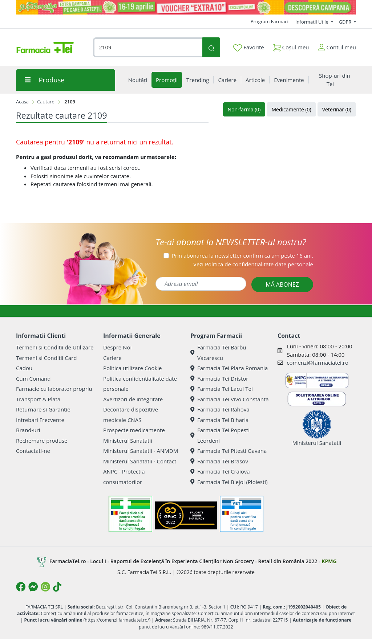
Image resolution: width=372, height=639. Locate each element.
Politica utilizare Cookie (132, 368)
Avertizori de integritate (133, 399)
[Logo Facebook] (20, 586)
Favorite (248, 48)
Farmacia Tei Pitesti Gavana (228, 450)
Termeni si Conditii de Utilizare (54, 347)
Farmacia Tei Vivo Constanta (229, 399)
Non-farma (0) (244, 109)
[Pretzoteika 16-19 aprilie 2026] (186, 7)
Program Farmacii (270, 21)
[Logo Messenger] (33, 586)
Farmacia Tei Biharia (219, 419)
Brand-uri (28, 430)
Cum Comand (33, 378)
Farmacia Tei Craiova (220, 471)
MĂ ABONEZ (282, 284)
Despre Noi (117, 347)
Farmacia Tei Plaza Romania (229, 368)
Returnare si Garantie (43, 409)
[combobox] (147, 47)
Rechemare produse (41, 440)
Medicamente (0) (291, 109)
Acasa (22, 101)
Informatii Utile (312, 22)
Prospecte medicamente (134, 430)
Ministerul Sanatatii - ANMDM (140, 450)
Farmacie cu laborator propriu (54, 388)
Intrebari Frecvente (40, 419)
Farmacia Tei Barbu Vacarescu (218, 352)
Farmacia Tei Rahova (220, 409)
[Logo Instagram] (45, 586)
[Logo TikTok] (57, 586)
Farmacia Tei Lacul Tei (221, 388)
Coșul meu (291, 46)
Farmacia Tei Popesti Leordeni (220, 435)
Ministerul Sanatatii (127, 440)
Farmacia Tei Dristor (219, 378)
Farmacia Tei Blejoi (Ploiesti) (229, 482)
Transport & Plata (38, 399)
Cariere (112, 357)
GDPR (346, 22)
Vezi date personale (253, 264)
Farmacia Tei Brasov (219, 461)
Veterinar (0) (336, 109)
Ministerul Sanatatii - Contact (139, 461)
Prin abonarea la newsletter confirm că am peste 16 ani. (242, 255)
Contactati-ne (33, 450)
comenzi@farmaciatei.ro (317, 362)
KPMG (329, 561)
